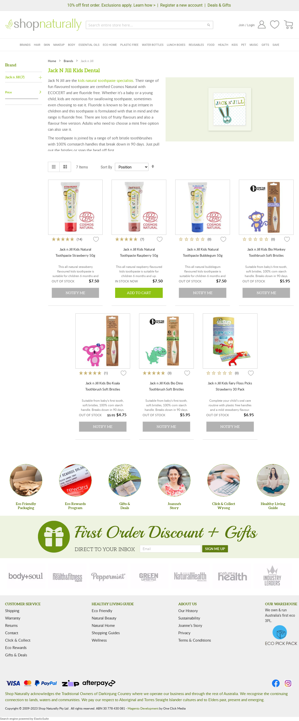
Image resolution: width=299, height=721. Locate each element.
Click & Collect (17, 640)
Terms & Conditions (194, 640)
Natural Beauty (104, 618)
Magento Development (143, 708)
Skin (47, 45)
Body (71, 45)
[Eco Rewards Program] (75, 480)
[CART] (288, 25)
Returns (11, 625)
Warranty (12, 618)
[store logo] (43, 25)
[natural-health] (190, 576)
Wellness (99, 640)
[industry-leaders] (273, 576)
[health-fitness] (67, 576)
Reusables (196, 45)
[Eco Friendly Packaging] (26, 480)
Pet (243, 45)
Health (223, 45)
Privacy (184, 632)
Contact (11, 632)
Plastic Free (129, 45)
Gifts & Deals (16, 654)
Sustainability (189, 618)
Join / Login (246, 25)
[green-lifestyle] (149, 576)
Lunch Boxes (176, 45)
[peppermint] (108, 576)
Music (254, 45)
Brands (25, 45)
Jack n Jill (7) (14, 77)
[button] (96, 239)
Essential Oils (89, 45)
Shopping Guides (106, 632)
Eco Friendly (102, 610)
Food (210, 45)
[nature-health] (232, 576)
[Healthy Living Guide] (273, 480)
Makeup (58, 45)
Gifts (265, 45)
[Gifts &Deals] (125, 480)
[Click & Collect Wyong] (224, 480)
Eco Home (110, 45)
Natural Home (103, 625)
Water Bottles (153, 45)
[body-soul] (26, 576)
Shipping (12, 610)
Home (52, 61)
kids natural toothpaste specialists (105, 80)
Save (276, 45)
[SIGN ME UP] (215, 549)
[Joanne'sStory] (174, 480)
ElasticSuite (41, 718)
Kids (235, 45)
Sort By (106, 167)
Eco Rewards (15, 647)
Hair (37, 45)
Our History (188, 610)
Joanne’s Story (190, 625)
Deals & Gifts (219, 5)
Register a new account (181, 5)
